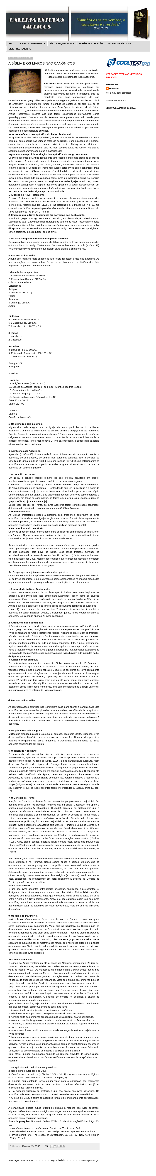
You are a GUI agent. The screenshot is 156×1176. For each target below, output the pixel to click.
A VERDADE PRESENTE (32, 43)
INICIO (12, 43)
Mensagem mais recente (21, 1160)
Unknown (114, 88)
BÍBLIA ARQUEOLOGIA (62, 43)
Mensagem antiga (89, 1160)
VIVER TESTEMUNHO (20, 49)
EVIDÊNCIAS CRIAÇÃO (91, 43)
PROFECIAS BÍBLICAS (119, 43)
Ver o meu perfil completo (118, 93)
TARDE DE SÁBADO (116, 100)
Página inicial (57, 1160)
